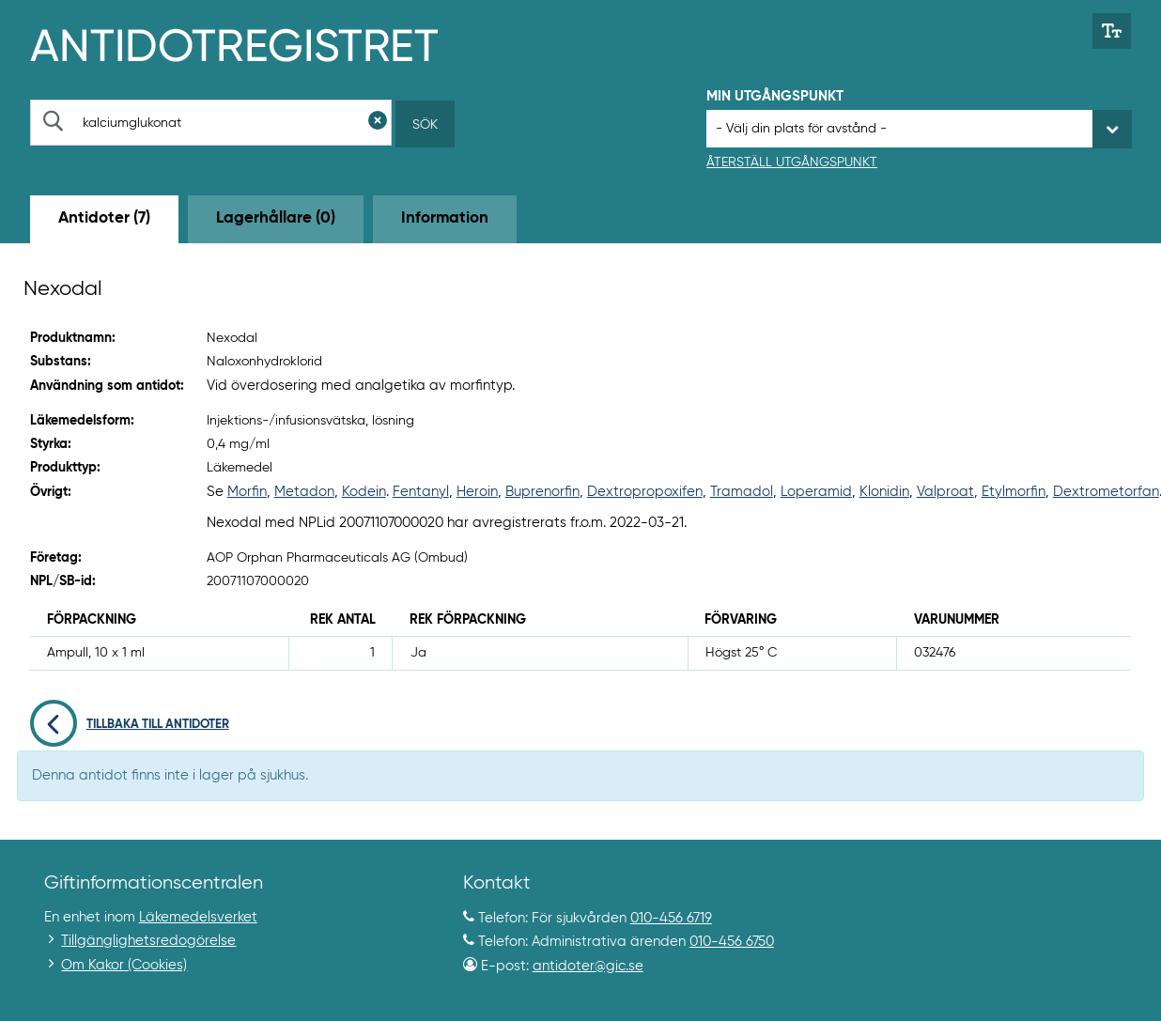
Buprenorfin (542, 492)
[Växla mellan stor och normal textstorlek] (1111, 31)
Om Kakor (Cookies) (124, 965)
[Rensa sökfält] (378, 123)
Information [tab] (444, 218)
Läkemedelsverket (198, 917)
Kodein (364, 492)
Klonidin (884, 492)
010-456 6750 (731, 942)
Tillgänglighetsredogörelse (148, 941)
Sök (425, 124)
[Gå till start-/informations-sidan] (254, 43)
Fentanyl (421, 492)
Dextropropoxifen (645, 492)
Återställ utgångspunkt (791, 162)
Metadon (304, 492)
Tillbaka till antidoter (129, 725)
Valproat (945, 492)
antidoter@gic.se (588, 966)
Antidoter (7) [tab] (104, 218)
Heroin (477, 492)
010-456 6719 (671, 918)
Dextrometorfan (1106, 492)
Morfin (247, 492)
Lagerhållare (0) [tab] (275, 218)
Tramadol (741, 492)
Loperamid (816, 492)
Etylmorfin (1013, 492)
